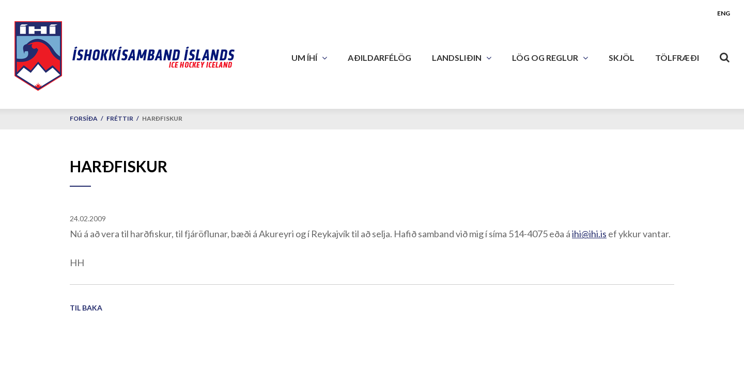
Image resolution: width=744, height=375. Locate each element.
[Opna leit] (725, 55)
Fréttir (119, 118)
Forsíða (84, 118)
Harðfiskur (162, 118)
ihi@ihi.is (589, 233)
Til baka (86, 307)
